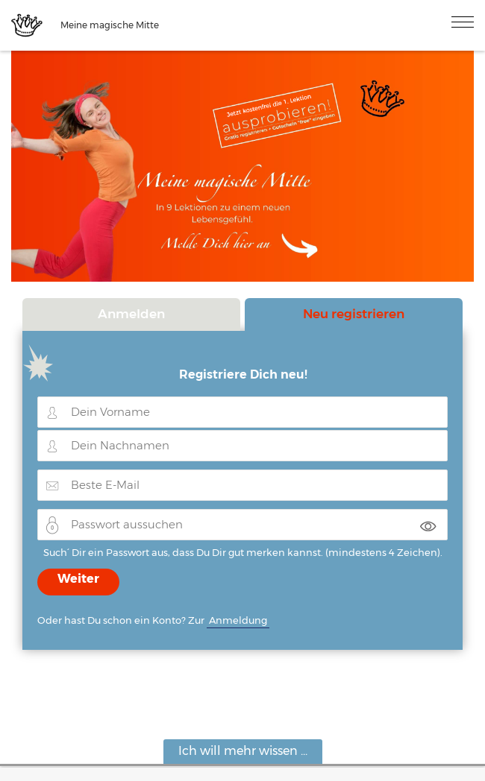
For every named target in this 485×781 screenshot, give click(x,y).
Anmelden (131, 313)
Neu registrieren (353, 313)
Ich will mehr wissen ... (242, 751)
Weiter (78, 579)
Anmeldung (238, 620)
